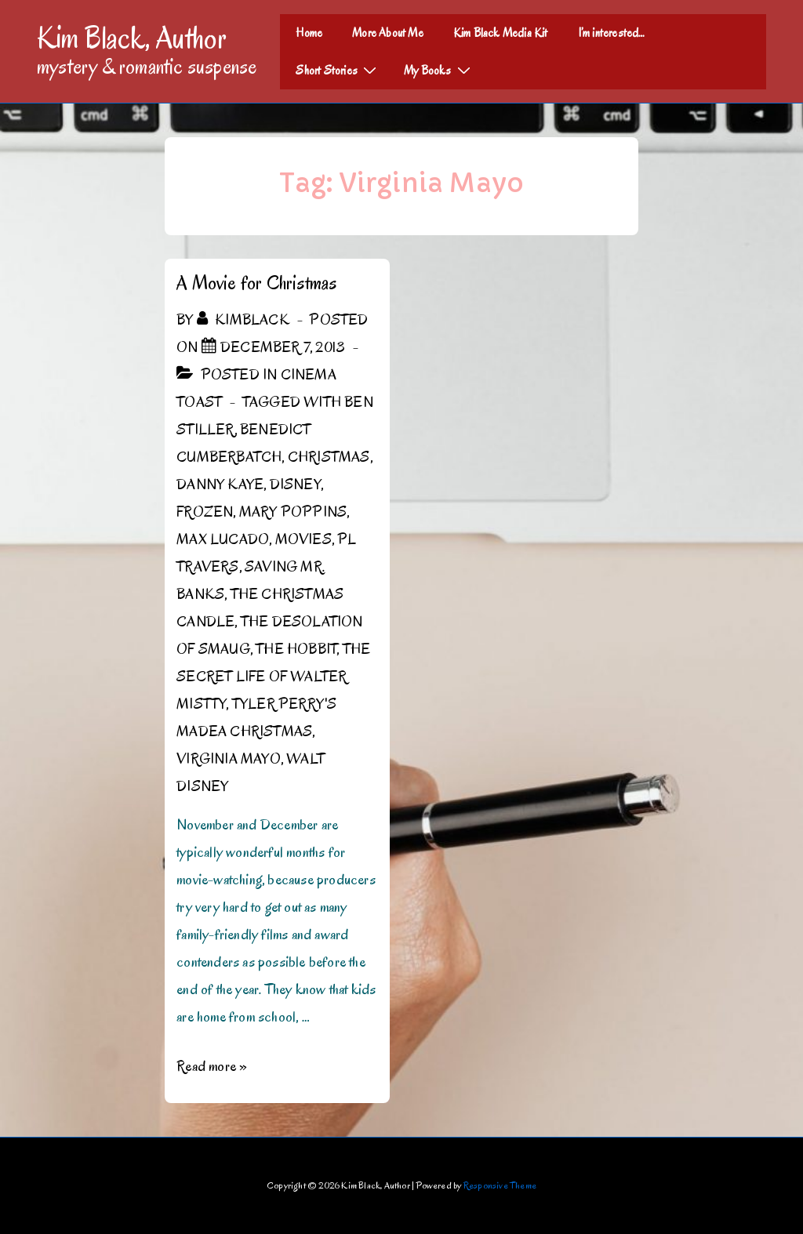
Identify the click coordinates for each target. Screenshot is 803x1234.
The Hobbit (296, 649)
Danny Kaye (219, 484)
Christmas (329, 457)
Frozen (204, 512)
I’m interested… (611, 33)
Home (309, 33)
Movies (303, 539)
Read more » (211, 1066)
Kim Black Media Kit (500, 33)
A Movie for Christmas (256, 283)
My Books (439, 70)
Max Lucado (222, 539)
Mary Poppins (293, 512)
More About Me (387, 33)
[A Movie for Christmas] (282, 347)
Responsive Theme (499, 1185)
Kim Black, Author (132, 37)
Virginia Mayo (228, 759)
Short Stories (338, 70)
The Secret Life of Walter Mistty (273, 676)
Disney (295, 484)
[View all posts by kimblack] (244, 320)
